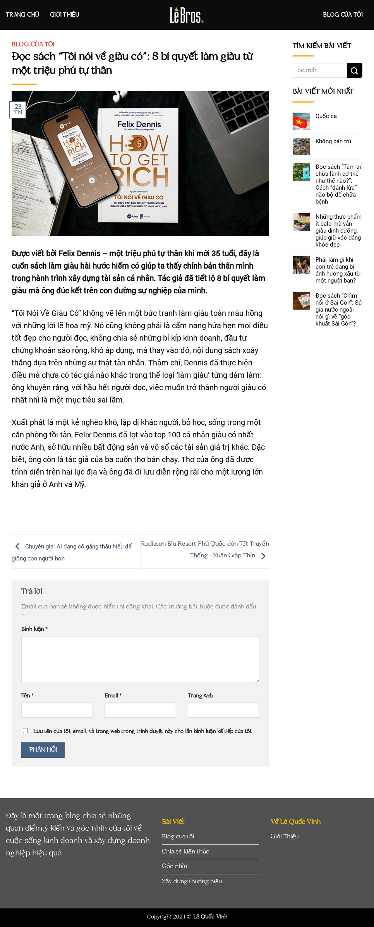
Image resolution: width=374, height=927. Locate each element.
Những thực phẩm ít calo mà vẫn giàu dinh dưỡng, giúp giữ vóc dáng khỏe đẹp (339, 230)
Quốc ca (326, 116)
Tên (27, 696)
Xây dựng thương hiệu (192, 881)
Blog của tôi (342, 15)
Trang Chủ (22, 15)
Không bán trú (333, 141)
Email (113, 696)
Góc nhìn (174, 866)
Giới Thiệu (64, 15)
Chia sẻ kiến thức (185, 851)
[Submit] (354, 70)
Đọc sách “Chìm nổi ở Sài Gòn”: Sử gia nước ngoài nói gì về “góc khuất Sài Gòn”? (339, 309)
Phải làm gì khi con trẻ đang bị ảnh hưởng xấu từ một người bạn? (338, 270)
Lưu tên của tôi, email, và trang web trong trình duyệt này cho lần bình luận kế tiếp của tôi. (142, 731)
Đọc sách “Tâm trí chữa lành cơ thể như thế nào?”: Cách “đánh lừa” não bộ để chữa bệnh (339, 184)
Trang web (200, 696)
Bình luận (34, 629)
